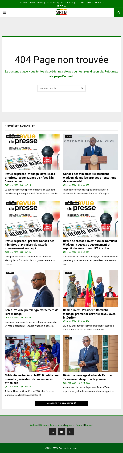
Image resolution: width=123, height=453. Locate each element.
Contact (80, 425)
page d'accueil (63, 76)
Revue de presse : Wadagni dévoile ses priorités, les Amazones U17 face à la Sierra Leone (30, 177)
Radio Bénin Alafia (95, 3)
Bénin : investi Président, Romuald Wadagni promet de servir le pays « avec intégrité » (89, 313)
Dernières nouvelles (20, 126)
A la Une (69, 136)
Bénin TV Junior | (37, 3)
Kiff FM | (81, 3)
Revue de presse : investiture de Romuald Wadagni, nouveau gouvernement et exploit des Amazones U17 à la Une (90, 244)
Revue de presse (13, 136)
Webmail (34, 425)
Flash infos (11, 203)
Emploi (88, 425)
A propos (69, 425)
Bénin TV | (24, 3)
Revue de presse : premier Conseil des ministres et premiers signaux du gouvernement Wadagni (30, 244)
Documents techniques (52, 425)
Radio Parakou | (68, 3)
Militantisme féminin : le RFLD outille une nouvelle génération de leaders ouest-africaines (32, 379)
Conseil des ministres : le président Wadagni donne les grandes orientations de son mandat (90, 177)
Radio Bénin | (53, 3)
